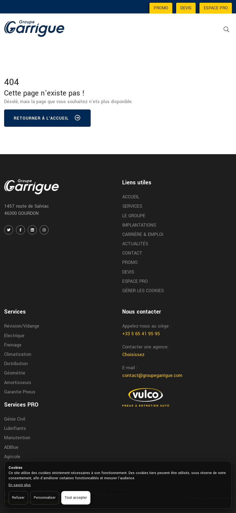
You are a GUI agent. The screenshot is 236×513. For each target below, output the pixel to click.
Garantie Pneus (19, 392)
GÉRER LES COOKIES (143, 290)
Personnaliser (44, 497)
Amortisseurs (17, 382)
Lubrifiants (15, 428)
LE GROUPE (133, 216)
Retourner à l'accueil (47, 119)
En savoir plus (20, 485)
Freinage (12, 345)
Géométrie (14, 373)
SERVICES (132, 206)
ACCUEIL (130, 197)
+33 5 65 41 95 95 (141, 334)
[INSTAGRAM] (44, 230)
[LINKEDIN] (32, 230)
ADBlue (11, 447)
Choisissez (133, 354)
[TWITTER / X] (8, 230)
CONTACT (132, 253)
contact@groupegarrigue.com (152, 375)
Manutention (17, 438)
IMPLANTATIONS (139, 225)
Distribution (16, 363)
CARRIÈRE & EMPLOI (142, 234)
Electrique (14, 335)
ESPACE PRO (216, 8)
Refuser (18, 497)
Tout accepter (76, 497)
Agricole (12, 456)
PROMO (161, 8)
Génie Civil (14, 419)
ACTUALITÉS (135, 244)
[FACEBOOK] (20, 230)
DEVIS (185, 8)
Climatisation (17, 354)
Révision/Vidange (21, 326)
